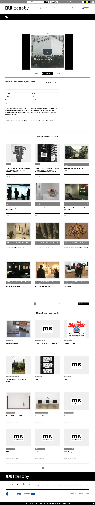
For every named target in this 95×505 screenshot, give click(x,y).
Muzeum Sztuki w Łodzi (9, 1)
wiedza (54, 8)
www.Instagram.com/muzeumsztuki (16, 110)
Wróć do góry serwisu (84, 485)
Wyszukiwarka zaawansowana (54, 2)
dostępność (70, 8)
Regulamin (71, 485)
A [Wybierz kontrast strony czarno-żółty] (89, 2)
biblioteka (61, 8)
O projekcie (54, 485)
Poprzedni (35, 73)
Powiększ (48, 73)
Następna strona (83, 303)
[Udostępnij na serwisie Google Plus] (52, 82)
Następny (59, 73)
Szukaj (46, 1)
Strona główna (14, 22)
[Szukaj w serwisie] (35, 2)
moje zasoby (77, 8)
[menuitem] (40, 8)
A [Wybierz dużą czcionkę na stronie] (70, 2)
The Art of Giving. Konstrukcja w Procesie (38, 22)
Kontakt (76, 485)
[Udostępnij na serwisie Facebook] (55, 82)
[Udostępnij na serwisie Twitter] (54, 82)
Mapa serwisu (45, 485)
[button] (47, 52)
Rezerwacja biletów (22, 1)
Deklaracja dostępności (63, 485)
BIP (50, 485)
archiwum (46, 8)
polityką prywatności (64, 503)
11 (60, 303)
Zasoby (23, 22)
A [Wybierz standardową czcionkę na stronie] (68, 2)
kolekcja (39, 8)
